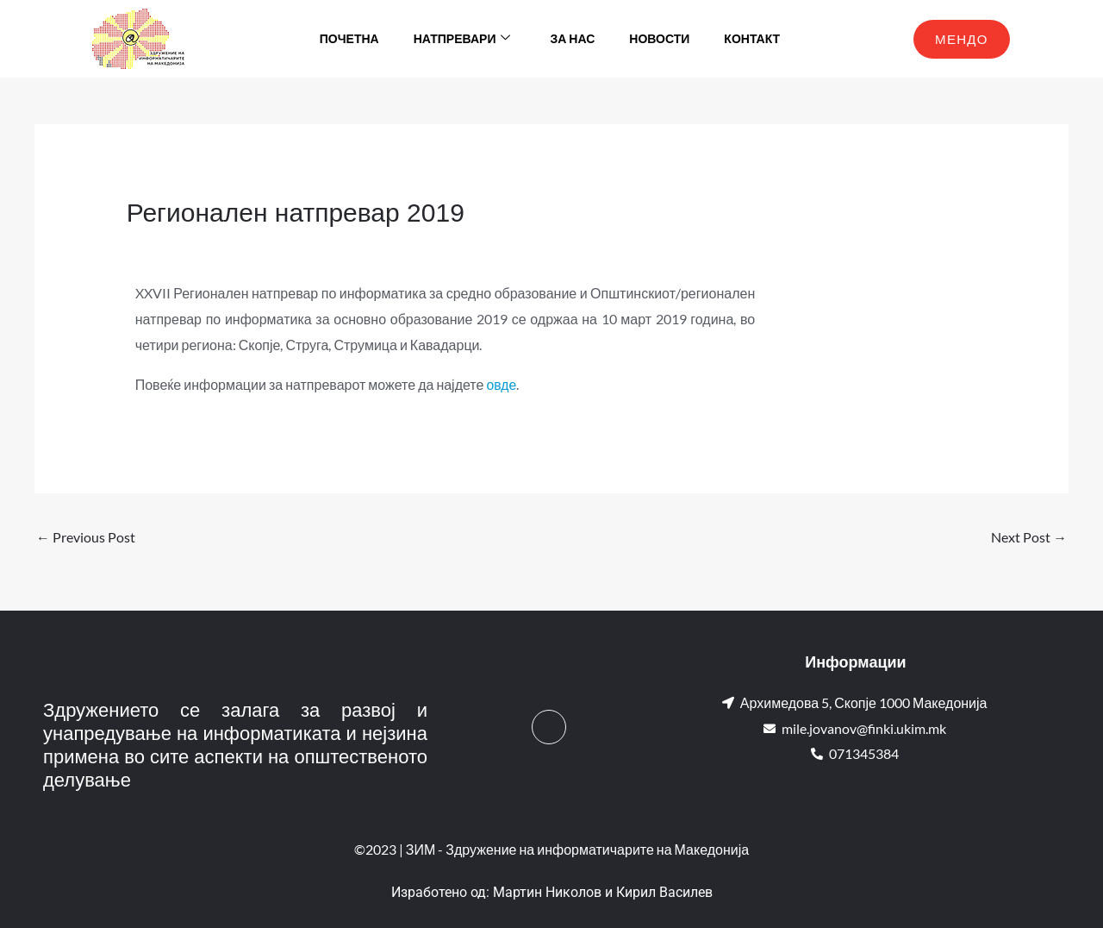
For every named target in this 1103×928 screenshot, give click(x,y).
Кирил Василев (664, 893)
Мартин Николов (547, 893)
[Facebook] (549, 728)
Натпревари (462, 38)
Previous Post (85, 537)
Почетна (349, 38)
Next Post (1029, 537)
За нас (572, 38)
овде (501, 384)
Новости (659, 38)
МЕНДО (961, 39)
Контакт (752, 38)
